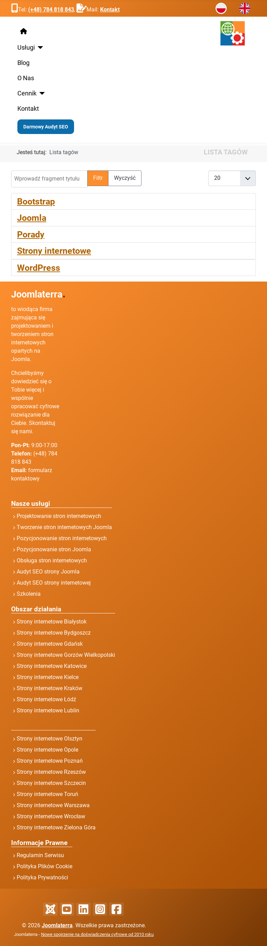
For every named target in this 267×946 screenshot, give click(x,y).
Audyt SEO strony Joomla (48, 571)
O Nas (25, 78)
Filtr (98, 178)
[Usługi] (39, 47)
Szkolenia (29, 594)
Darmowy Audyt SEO (45, 126)
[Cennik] (41, 93)
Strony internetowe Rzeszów (51, 772)
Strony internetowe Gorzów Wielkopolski (66, 655)
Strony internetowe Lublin (48, 710)
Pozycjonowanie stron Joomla (54, 549)
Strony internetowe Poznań (50, 760)
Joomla (31, 217)
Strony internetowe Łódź (46, 699)
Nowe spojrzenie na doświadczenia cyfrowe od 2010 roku (97, 934)
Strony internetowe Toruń (47, 794)
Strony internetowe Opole (47, 749)
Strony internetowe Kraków (49, 688)
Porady (30, 234)
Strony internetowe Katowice (52, 666)
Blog (23, 62)
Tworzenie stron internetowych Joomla (64, 527)
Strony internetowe (54, 250)
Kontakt (110, 9)
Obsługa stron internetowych (52, 560)
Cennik (27, 93)
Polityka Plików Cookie (44, 866)
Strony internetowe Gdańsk (50, 644)
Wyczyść (125, 178)
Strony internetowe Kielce (48, 677)
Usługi (26, 47)
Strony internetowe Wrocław (51, 816)
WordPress (38, 267)
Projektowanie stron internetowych (59, 516)
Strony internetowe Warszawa (53, 805)
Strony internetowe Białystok (52, 621)
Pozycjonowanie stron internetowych (62, 538)
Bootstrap (36, 201)
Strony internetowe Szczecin (51, 783)
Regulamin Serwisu (40, 855)
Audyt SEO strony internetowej (54, 582)
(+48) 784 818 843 (51, 9)
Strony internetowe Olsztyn (49, 738)
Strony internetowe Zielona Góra (56, 827)
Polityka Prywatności (42, 877)
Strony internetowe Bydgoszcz (54, 632)
